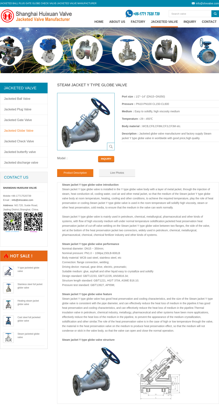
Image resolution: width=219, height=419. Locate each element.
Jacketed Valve (164, 21)
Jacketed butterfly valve (20, 152)
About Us (117, 21)
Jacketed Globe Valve (18, 130)
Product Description (75, 172)
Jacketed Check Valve (19, 141)
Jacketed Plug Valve (17, 109)
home (99, 21)
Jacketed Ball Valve (17, 98)
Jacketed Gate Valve (18, 120)
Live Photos (117, 172)
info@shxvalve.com (207, 3)
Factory (138, 21)
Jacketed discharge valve (21, 162)
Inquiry (190, 21)
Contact (209, 21)
